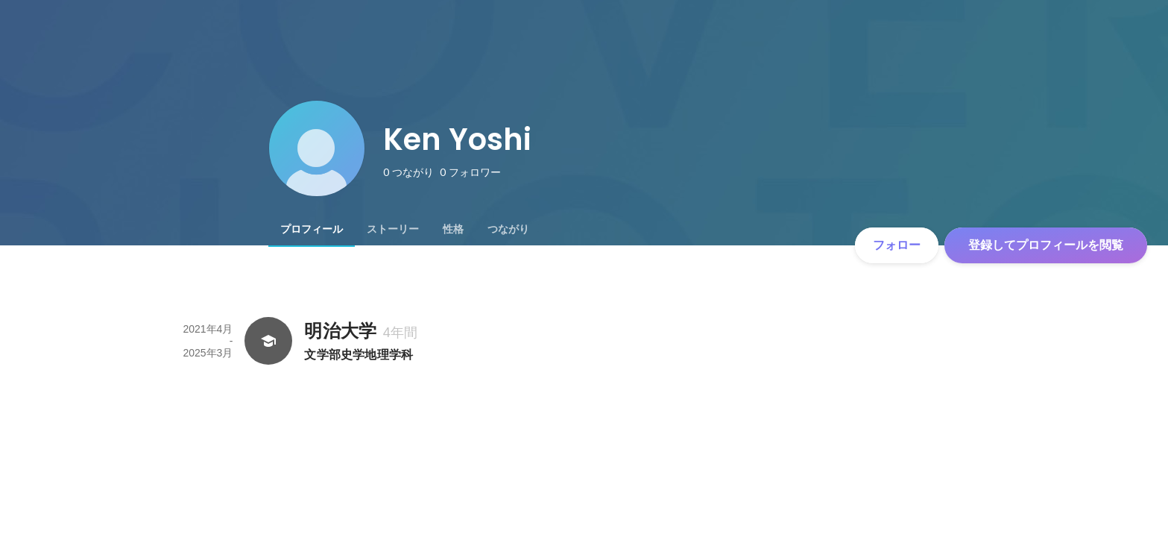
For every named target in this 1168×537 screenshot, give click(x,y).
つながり (508, 229)
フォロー (897, 245)
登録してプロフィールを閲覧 (1045, 245)
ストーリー (393, 229)
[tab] (311, 229)
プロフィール (311, 229)
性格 (453, 229)
